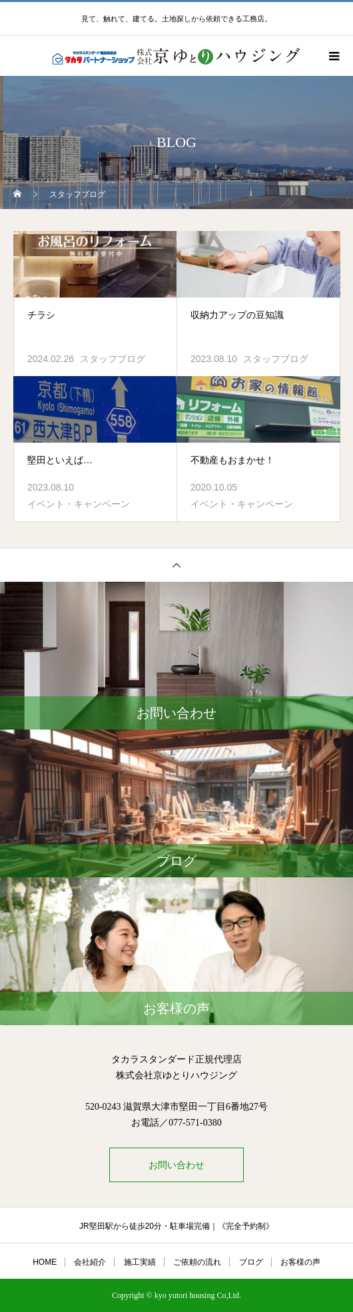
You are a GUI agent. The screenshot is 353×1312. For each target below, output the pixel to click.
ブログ (251, 1262)
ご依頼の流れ (197, 1262)
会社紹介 (90, 1262)
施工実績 (140, 1262)
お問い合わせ (176, 1165)
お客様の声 (300, 1262)
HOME (45, 1262)
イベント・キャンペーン (78, 504)
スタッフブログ (112, 358)
